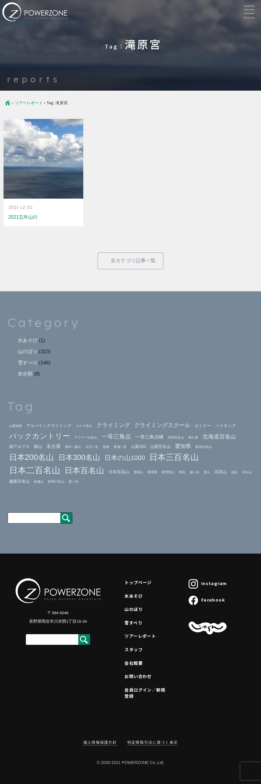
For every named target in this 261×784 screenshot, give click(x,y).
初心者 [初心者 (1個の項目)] (193, 437)
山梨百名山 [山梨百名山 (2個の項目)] (160, 446)
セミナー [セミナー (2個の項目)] (202, 425)
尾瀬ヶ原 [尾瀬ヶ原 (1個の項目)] (120, 447)
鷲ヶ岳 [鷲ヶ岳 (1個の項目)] (73, 481)
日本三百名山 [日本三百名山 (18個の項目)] (174, 457)
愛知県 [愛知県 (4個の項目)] (183, 446)
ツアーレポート (29, 103)
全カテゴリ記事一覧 (133, 260)
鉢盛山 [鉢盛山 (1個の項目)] (39, 481)
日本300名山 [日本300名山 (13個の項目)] (79, 457)
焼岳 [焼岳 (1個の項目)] (182, 472)
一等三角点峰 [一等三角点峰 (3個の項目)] (149, 436)
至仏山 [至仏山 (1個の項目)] (247, 472)
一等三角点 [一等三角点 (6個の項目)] (116, 436)
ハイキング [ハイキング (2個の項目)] (225, 425)
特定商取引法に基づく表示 (152, 742)
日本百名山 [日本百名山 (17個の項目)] (84, 470)
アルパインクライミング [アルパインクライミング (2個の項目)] (49, 425)
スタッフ (133, 649)
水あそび (28, 340)
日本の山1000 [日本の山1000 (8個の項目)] (124, 457)
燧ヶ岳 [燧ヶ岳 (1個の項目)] (195, 472)
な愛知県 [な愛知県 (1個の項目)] (15, 426)
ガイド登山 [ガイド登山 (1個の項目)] (84, 426)
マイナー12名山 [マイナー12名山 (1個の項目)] (85, 437)
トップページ (138, 582)
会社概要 (133, 663)
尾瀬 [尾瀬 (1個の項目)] (106, 447)
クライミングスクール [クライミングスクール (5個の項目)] (162, 425)
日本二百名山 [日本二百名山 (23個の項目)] (34, 470)
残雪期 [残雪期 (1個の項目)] (152, 472)
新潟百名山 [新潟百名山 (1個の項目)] (203, 447)
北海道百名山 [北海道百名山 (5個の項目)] (219, 436)
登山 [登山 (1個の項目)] (207, 472)
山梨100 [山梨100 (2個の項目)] (138, 446)
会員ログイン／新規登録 (144, 693)
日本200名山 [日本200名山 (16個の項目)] (31, 457)
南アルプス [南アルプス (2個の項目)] (19, 446)
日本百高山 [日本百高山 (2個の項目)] (119, 472)
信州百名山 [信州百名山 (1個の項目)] (176, 437)
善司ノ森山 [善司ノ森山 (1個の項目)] (73, 447)
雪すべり (28, 363)
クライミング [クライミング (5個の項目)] (113, 425)
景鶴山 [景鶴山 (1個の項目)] (138, 472)
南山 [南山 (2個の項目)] (38, 446)
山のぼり (28, 351)
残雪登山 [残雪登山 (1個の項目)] (168, 472)
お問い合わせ (138, 676)
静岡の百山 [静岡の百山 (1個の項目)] (56, 481)
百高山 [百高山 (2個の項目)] (221, 472)
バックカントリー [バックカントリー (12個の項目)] (39, 436)
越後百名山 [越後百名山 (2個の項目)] (19, 481)
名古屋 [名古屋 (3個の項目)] (53, 446)
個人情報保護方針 (100, 742)
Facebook (207, 600)
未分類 (25, 374)
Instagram (208, 584)
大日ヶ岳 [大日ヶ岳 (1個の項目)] (91, 447)
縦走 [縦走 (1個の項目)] (234, 472)
